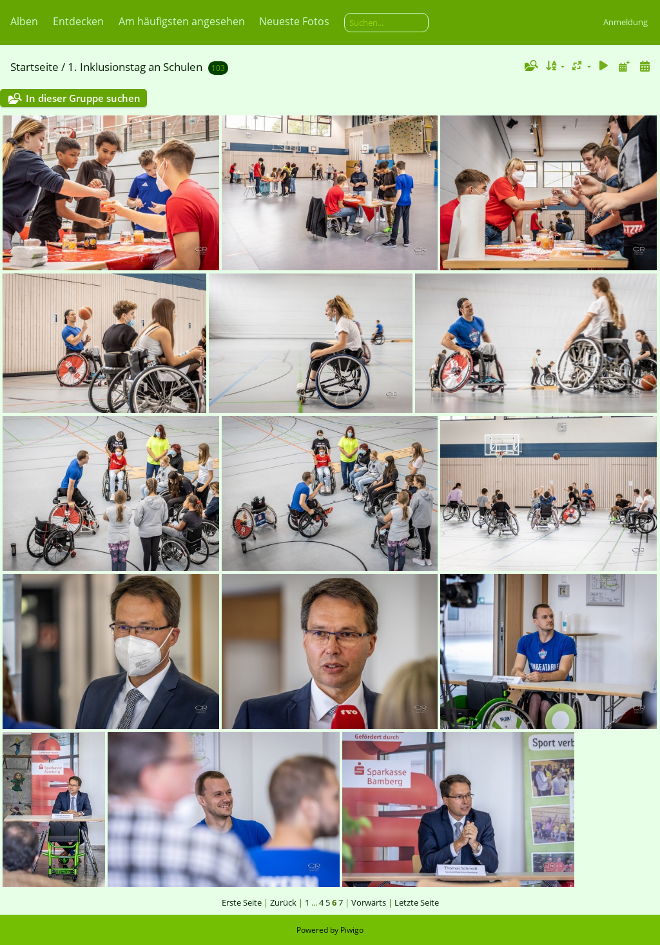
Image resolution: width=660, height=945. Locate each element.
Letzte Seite (416, 902)
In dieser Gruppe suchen (83, 98)
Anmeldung (625, 22)
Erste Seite (242, 902)
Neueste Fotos (294, 21)
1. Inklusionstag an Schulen (135, 66)
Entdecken (78, 21)
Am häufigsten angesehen (182, 21)
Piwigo (352, 929)
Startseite (34, 66)
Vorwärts (368, 902)
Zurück (283, 902)
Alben (24, 21)
